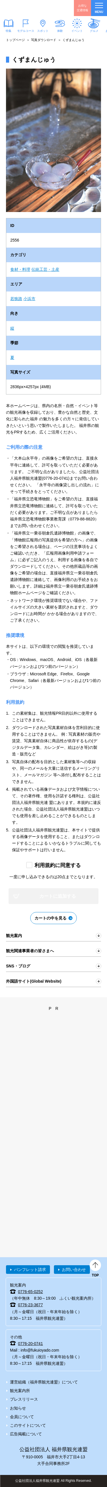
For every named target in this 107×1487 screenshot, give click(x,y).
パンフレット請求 (30, 1269)
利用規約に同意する (58, 865)
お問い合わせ (74, 1269)
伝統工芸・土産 (45, 269)
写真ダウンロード (43, 40)
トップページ (15, 40)
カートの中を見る (50, 918)
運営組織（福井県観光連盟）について (44, 1382)
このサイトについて (28, 1425)
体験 (60, 30)
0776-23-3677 (30, 1305)
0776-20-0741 (30, 1343)
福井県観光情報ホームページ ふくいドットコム (31, 8)
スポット (43, 30)
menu (99, 8)
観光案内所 (20, 1390)
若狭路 (16, 298)
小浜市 (29, 298)
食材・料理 (20, 269)
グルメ (94, 30)
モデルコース (25, 30)
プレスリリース (24, 1399)
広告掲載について (26, 1434)
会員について (22, 1416)
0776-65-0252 (30, 1291)
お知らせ (18, 1408)
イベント (77, 30)
